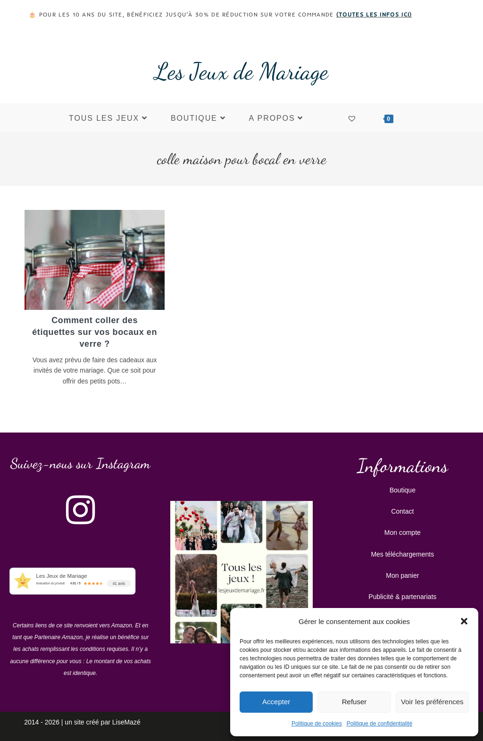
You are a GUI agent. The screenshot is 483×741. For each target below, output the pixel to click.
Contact (402, 510)
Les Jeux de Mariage (241, 71)
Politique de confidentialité (379, 723)
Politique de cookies (316, 723)
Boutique (403, 489)
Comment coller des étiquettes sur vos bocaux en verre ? (94, 332)
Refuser (354, 702)
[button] (464, 621)
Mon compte (402, 531)
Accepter (276, 702)
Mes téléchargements (402, 553)
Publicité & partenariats (402, 595)
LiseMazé (126, 721)
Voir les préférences (432, 702)
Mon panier (402, 574)
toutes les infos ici (374, 14)
